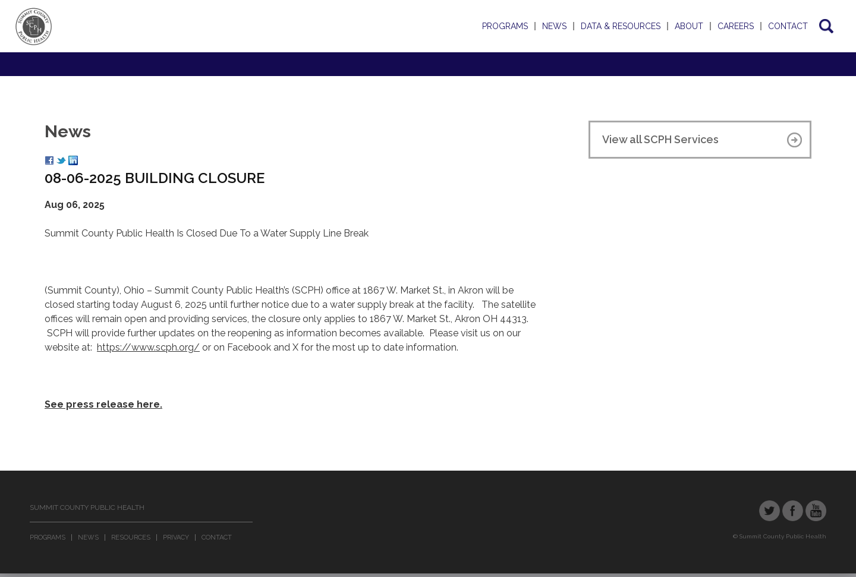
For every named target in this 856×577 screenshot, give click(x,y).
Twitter (769, 510)
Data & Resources (620, 26)
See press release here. (103, 404)
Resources (130, 537)
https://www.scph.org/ (148, 347)
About (689, 26)
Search (825, 26)
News (554, 26)
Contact (788, 26)
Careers (735, 26)
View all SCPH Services (660, 139)
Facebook (792, 510)
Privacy (176, 537)
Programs (505, 26)
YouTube (815, 510)
